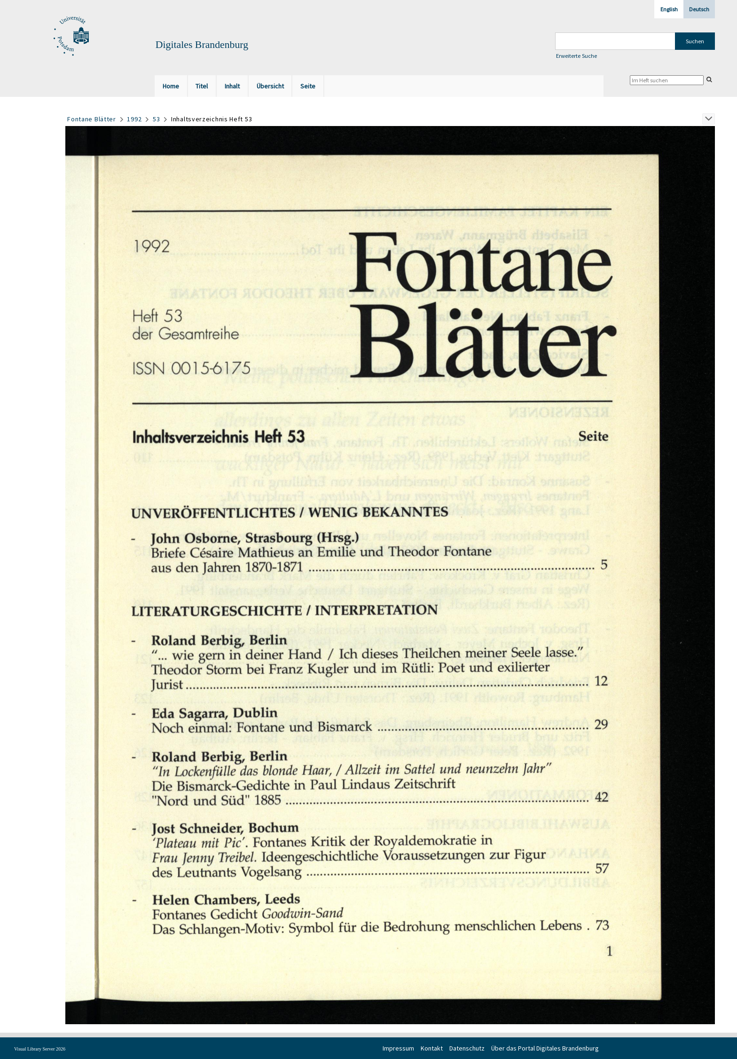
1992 (134, 119)
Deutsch (699, 9)
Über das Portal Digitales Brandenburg (545, 1048)
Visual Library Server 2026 (39, 1048)
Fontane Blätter (91, 119)
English (669, 9)
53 (156, 119)
